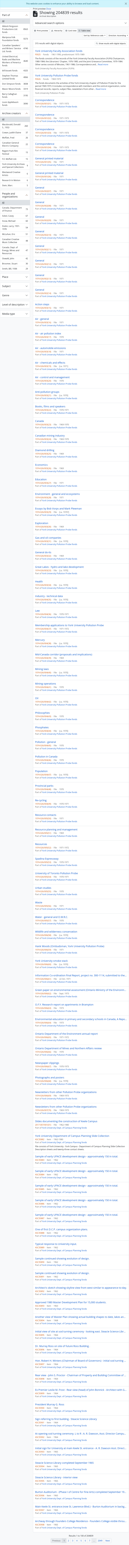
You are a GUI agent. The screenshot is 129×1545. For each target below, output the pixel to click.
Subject (6, 286)
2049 (100, 1540)
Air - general (42, 318)
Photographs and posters (49, 1077)
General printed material (49, 158)
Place (5, 277)
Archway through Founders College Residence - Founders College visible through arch (81, 1521)
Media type (8, 313)
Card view (70, 30)
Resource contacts (45, 814)
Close (48, 8)
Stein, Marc (15, 186)
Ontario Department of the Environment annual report (66, 1033)
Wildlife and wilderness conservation (56, 931)
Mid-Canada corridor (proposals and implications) (63, 654)
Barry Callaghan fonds (15, 95)
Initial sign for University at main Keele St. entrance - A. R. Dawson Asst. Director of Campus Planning (81, 1448)
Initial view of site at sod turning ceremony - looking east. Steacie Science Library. (81, 1331)
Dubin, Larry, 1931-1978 (15, 227)
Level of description (13, 304)
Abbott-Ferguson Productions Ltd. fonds (15, 29)
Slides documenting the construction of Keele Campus (66, 1121)
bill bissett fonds (15, 71)
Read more (103, 64)
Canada (39, 421)
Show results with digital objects (111, 43)
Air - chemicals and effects (50, 362)
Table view (84, 30)
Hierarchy (56, 30)
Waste (38, 902)
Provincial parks (44, 785)
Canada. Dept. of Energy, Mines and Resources (15, 250)
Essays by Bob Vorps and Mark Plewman (58, 508)
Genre (5, 295)
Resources (41, 844)
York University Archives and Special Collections (15, 165)
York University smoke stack (51, 960)
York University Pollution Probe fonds (56, 75)
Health (39, 581)
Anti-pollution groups (47, 391)
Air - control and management (52, 377)
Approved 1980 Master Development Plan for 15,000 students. (70, 1302)
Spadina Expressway (47, 858)
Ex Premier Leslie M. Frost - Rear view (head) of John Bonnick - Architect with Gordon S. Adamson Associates (81, 1389)
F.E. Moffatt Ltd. (15, 159)
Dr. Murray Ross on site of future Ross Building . (62, 1346)
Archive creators (11, 113)
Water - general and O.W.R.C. (51, 917)
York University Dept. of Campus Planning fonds (64, 1127)
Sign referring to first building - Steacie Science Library (66, 1419)
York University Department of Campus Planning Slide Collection (72, 1135)
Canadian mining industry (50, 435)
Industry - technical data (49, 596)
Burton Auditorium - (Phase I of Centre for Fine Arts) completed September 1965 (81, 1492)
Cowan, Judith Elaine (15, 133)
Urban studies (43, 887)
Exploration (41, 523)
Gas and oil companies (48, 537)
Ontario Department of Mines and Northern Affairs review (68, 1048)
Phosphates (42, 727)
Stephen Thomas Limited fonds (15, 77)
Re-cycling (41, 800)
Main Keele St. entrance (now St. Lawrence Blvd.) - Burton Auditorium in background (81, 1506)
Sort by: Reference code (94, 35)
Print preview (41, 30)
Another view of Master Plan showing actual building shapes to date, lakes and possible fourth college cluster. (81, 1316)
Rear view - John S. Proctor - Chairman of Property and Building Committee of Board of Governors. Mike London (81, 1375)
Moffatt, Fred (15, 138)
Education (41, 479)
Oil (36, 698)
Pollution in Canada (46, 756)
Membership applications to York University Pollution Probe (69, 625)
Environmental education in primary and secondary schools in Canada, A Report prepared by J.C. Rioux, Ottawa (81, 1019)
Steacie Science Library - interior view (56, 1477)
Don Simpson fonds (15, 84)
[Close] (126, 3)
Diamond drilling (44, 450)
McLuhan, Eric (15, 235)
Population (41, 771)
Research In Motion (15, 181)
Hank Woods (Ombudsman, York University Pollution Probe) (69, 946)
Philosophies (42, 712)
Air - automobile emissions (50, 348)
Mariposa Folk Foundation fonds (15, 39)
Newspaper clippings (47, 1062)
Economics (41, 464)
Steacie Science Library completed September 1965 (64, 1462)
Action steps (42, 304)
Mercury (40, 639)
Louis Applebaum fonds (15, 103)
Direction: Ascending (117, 35)
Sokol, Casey (15, 216)
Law (37, 610)
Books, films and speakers (50, 406)
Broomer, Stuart (15, 264)
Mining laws (42, 669)
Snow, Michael (15, 221)
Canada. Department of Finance (15, 209)
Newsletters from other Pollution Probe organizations (66, 1092)
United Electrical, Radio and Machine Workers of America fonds (15, 61)
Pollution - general (45, 742)
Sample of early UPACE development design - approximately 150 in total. (76, 1156)
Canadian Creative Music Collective (15, 241)
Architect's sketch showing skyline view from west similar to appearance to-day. (81, 1287)
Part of (6, 15)
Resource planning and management (56, 829)
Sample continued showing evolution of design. (62, 1258)
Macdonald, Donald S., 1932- (15, 126)
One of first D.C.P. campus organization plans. (61, 1229)
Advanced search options (49, 23)
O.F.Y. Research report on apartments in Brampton (64, 1004)
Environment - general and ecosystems (57, 494)
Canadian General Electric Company (15, 144)
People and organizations (10, 195)
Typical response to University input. (56, 1244)
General (39, 187)
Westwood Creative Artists (15, 174)
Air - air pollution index (48, 333)
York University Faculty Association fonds (58, 51)
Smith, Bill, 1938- (15, 269)
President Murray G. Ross (49, 1404)
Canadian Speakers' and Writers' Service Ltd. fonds (15, 48)
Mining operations (45, 683)
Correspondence (44, 100)
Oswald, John (15, 259)
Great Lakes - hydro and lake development (59, 566)
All (3, 21)
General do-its (43, 552)
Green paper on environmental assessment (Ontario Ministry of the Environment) (81, 990)
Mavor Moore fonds (15, 89)
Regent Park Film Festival (15, 152)
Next (107, 1540)
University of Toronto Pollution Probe (56, 873)
